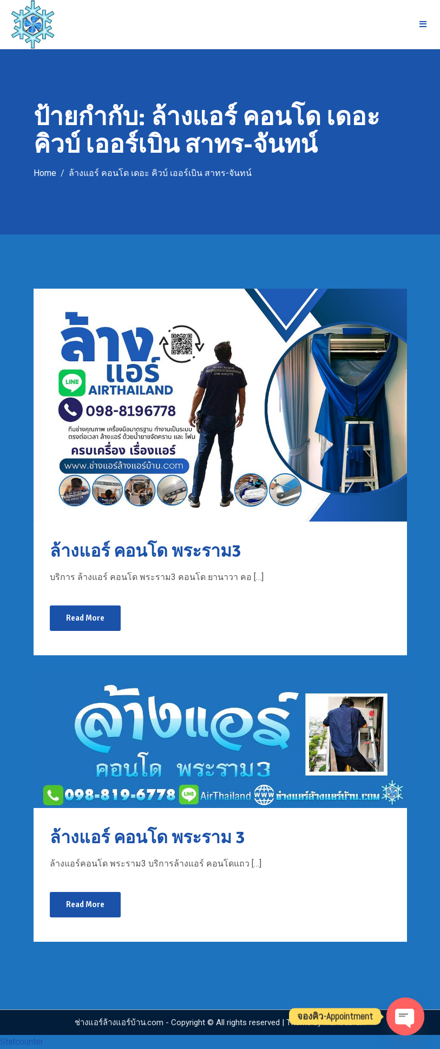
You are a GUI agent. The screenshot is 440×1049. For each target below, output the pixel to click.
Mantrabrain (345, 1022)
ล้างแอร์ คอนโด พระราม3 (145, 551)
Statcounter (21, 1042)
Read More (85, 618)
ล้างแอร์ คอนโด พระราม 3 (147, 837)
